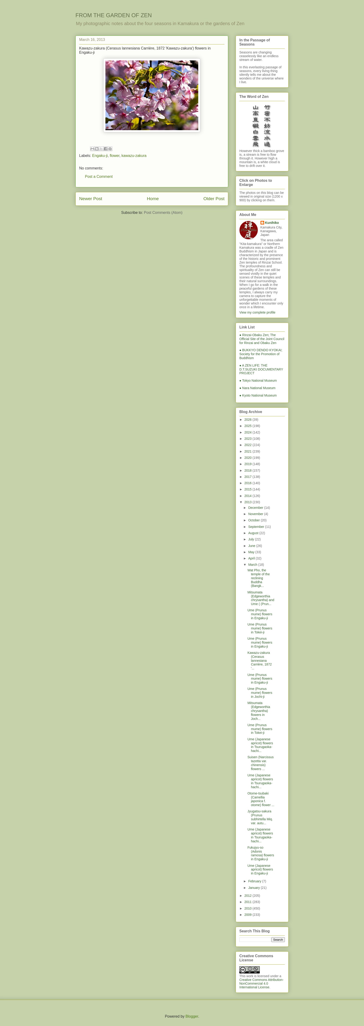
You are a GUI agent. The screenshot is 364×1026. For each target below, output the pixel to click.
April (252, 558)
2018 (248, 470)
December (256, 508)
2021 (248, 451)
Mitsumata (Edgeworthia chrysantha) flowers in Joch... (258, 710)
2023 (248, 438)
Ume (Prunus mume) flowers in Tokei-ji (259, 628)
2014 (248, 496)
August (253, 533)
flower (115, 156)
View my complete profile (257, 312)
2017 (248, 477)
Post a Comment (99, 177)
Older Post (213, 198)
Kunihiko (272, 223)
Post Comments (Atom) (163, 213)
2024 (248, 432)
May (251, 552)
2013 (248, 502)
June (252, 546)
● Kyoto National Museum (258, 395)
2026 (248, 419)
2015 (248, 489)
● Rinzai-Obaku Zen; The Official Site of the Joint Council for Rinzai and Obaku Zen (261, 339)
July (251, 539)
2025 (248, 426)
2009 (248, 915)
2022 (248, 445)
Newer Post (90, 198)
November (256, 514)
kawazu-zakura (133, 156)
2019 (248, 464)
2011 (248, 902)
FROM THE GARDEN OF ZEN (113, 15)
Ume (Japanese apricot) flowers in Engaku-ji (260, 869)
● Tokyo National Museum (258, 380)
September (256, 527)
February (255, 881)
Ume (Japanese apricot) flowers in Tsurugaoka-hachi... (260, 745)
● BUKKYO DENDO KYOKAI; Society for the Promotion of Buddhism (260, 354)
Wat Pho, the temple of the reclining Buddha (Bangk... (258, 578)
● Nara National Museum (257, 388)
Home (153, 198)
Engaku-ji (100, 156)
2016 (248, 483)
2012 (248, 895)
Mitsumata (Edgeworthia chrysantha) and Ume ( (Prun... (260, 598)
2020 (248, 458)
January (254, 888)
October (254, 520)
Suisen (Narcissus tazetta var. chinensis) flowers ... (260, 763)
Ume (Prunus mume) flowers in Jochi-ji (259, 692)
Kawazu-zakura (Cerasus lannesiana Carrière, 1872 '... (259, 660)
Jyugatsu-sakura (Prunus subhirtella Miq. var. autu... (260, 817)
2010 (248, 908)
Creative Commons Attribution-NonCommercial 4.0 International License (261, 983)
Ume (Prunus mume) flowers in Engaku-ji (259, 614)
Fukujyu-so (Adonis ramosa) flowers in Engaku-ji (260, 853)
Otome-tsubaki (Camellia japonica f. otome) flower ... (260, 799)
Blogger (191, 1016)
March (253, 564)
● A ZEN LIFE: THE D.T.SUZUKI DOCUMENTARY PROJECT (261, 369)
